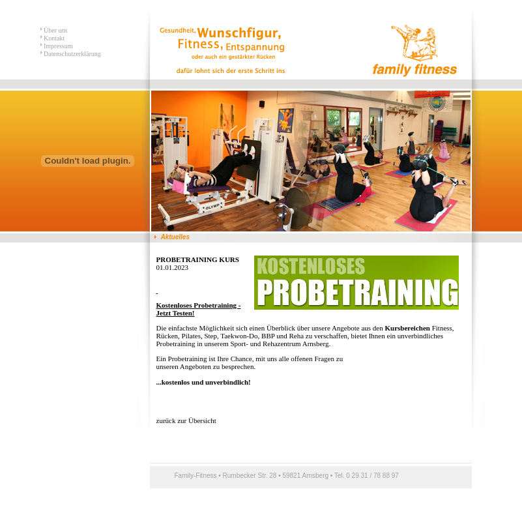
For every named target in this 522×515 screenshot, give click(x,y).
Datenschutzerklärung (71, 53)
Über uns (55, 30)
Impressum (57, 46)
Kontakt (53, 38)
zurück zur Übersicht (186, 420)
